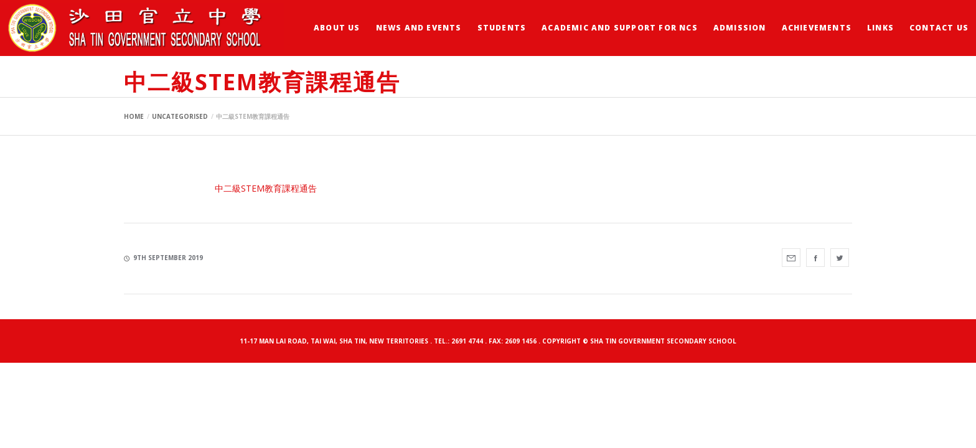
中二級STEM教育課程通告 (266, 188)
